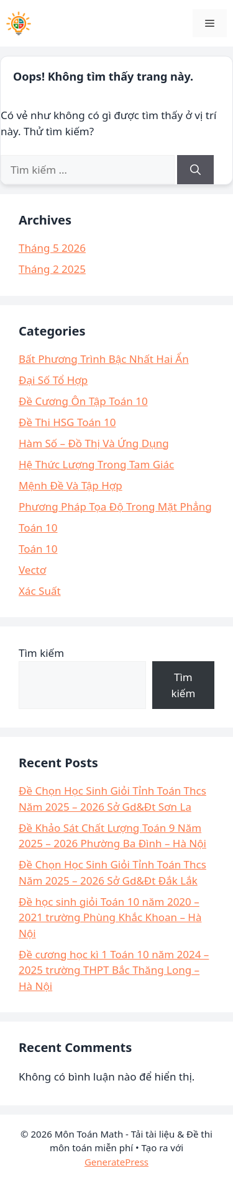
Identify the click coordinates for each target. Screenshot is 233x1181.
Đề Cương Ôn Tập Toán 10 (83, 401)
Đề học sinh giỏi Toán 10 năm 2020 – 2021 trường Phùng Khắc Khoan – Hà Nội (110, 917)
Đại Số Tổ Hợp (53, 380)
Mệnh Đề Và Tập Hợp (70, 485)
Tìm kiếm (41, 653)
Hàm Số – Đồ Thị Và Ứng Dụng (94, 443)
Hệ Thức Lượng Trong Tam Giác (96, 464)
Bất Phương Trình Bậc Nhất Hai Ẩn (104, 359)
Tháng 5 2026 (52, 248)
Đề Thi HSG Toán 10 (67, 422)
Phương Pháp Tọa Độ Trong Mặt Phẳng (115, 506)
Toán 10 (38, 527)
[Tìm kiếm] (195, 170)
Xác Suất (40, 591)
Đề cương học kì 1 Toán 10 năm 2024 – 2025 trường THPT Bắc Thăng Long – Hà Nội (114, 970)
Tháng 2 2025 (52, 269)
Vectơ (32, 570)
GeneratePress (116, 1162)
